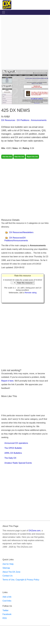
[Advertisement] (25, 42)
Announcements (38, 120)
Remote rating (30, 292)
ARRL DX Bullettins (13, 453)
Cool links (7, 601)
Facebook (7, 614)
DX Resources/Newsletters (21, 232)
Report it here (7, 381)
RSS (5, 618)
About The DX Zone (11, 572)
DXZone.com (34, 530)
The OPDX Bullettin (13, 448)
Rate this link (19, 157)
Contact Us (7, 576)
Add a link (7, 597)
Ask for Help (8, 564)
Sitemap (6, 568)
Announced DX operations (16, 443)
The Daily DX (10, 458)
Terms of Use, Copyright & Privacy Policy (21, 580)
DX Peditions (23, 120)
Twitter (5, 610)
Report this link (32, 157)
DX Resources (8, 120)
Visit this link (7, 157)
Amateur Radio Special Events (18, 463)
